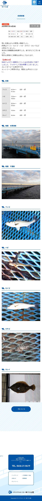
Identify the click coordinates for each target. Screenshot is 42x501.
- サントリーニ (14, 481)
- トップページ (14, 475)
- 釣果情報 (24, 478)
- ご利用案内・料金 (26, 475)
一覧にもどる (21, 409)
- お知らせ (13, 478)
